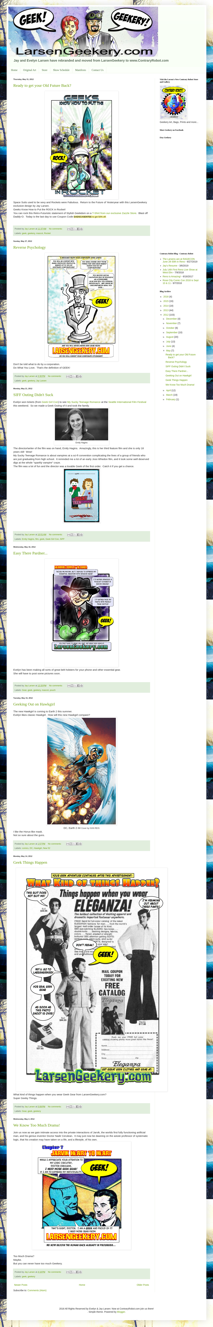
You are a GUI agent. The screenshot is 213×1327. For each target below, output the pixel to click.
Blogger (121, 1312)
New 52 (46, 848)
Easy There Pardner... (30, 553)
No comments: (56, 229)
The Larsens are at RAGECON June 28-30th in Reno (179, 260)
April (168, 390)
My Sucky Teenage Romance (84, 402)
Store (44, 70)
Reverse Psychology (29, 247)
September (172, 332)
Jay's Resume (170, 265)
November (171, 323)
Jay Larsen (41, 381)
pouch (52, 690)
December (171, 318)
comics (25, 848)
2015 (166, 301)
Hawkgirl (38, 848)
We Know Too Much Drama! (36, 1125)
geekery (31, 233)
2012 (166, 314)
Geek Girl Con (50, 402)
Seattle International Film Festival (127, 402)
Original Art (29, 70)
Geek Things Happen (30, 862)
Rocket (47, 233)
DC (31, 848)
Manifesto (80, 70)
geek (24, 233)
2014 (166, 305)
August (170, 337)
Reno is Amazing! (172, 276)
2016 (166, 296)
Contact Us (98, 70)
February (171, 399)
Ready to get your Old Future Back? (42, 85)
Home (14, 70)
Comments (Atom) (37, 1290)
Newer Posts (20, 1285)
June (169, 346)
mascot (39, 233)
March (169, 395)
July (168, 341)
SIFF (62, 539)
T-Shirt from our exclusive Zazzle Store (114, 213)
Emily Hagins (28, 539)
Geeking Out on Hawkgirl (34, 704)
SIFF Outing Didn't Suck (33, 395)
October (170, 328)
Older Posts (143, 1285)
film (37, 539)
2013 (166, 310)
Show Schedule (61, 70)
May (168, 350)
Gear (24, 690)
